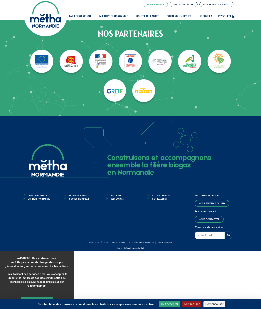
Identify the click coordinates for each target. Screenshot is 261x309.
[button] (233, 17)
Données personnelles (141, 242)
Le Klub (141, 248)
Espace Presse (165, 242)
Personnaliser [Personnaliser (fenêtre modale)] (214, 304)
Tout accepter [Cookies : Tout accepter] (169, 304)
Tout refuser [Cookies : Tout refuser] (192, 304)
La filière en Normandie (114, 16)
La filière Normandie (39, 198)
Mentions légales (98, 242)
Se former (206, 16)
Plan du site (118, 242)
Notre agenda (159, 198)
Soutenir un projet (180, 16)
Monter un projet (148, 16)
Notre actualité (161, 195)
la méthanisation (37, 195)
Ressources (225, 16)
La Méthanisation (81, 16)
